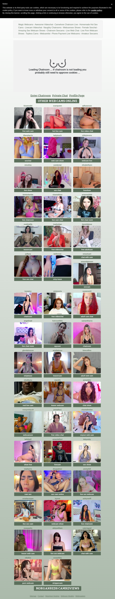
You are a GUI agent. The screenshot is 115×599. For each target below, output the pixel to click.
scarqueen (57, 106)
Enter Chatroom (41, 95)
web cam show (57, 161)
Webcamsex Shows (72, 27)
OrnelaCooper (28, 499)
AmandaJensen (87, 262)
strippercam (57, 583)
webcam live (87, 161)
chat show (87, 405)
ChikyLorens (87, 135)
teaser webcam (57, 405)
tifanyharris (28, 135)
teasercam (28, 250)
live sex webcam (87, 494)
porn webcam (28, 583)
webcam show (58, 524)
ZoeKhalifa (28, 224)
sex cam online (57, 494)
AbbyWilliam (57, 528)
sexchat (28, 161)
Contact (41, 596)
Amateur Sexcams (89, 34)
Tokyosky (87, 439)
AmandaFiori (57, 439)
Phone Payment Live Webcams (66, 34)
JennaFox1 (57, 410)
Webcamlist (45, 34)
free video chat (57, 435)
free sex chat (28, 279)
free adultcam (87, 250)
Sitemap (33, 596)
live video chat (87, 131)
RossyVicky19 (28, 410)
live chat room (28, 346)
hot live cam (57, 131)
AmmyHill (87, 469)
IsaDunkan (57, 224)
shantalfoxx (57, 195)
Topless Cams (32, 34)
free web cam (28, 131)
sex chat (57, 190)
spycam (57, 346)
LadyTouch (57, 135)
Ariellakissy (57, 350)
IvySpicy (27, 291)
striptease (28, 376)
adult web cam (87, 376)
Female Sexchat (89, 27)
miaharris (28, 469)
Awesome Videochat (44, 24)
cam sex (27, 494)
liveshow (87, 190)
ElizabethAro (87, 165)
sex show (87, 465)
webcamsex (28, 435)
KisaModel (28, 106)
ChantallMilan (87, 410)
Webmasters (80, 596)
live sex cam (28, 524)
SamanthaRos (86, 321)
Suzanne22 (87, 291)
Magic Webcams (25, 24)
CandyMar (57, 165)
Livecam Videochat (33, 27)
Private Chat (60, 95)
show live (28, 465)
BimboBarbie (28, 195)
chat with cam (87, 257)
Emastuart (87, 254)
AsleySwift (87, 499)
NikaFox (28, 558)
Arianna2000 (87, 195)
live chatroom (28, 220)
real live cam (28, 405)
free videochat (58, 250)
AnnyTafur (87, 380)
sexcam (87, 287)
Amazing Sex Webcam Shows (31, 30)
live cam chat (57, 220)
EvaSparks (28, 528)
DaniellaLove (87, 224)
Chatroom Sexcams (56, 30)
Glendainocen (28, 350)
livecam (57, 465)
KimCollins (87, 350)
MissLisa (27, 165)
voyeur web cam (87, 435)
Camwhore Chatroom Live (66, 24)
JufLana (28, 254)
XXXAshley (57, 558)
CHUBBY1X (28, 380)
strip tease (57, 279)
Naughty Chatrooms (52, 27)
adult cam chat (87, 317)
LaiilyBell (27, 439)
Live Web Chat (72, 30)
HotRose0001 (57, 321)
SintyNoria (57, 291)
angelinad (28, 321)
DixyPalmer (57, 469)
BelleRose (57, 254)
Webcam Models (67, 596)
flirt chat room (87, 220)
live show (28, 190)
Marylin (57, 380)
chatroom (28, 317)
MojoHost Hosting (52, 596)
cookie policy (96, 10)
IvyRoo (57, 499)
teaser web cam (28, 553)
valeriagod (87, 528)
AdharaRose (87, 106)
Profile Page (76, 95)
